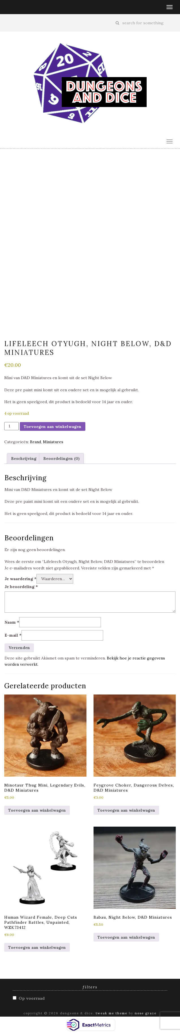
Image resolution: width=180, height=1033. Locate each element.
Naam (12, 622)
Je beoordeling (21, 586)
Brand (35, 441)
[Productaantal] (11, 426)
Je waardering (20, 578)
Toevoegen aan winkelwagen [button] (37, 810)
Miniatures (53, 441)
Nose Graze (146, 1013)
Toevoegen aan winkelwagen (52, 426)
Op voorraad (32, 998)
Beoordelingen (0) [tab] (61, 458)
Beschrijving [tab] (23, 458)
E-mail (13, 635)
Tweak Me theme (111, 1013)
